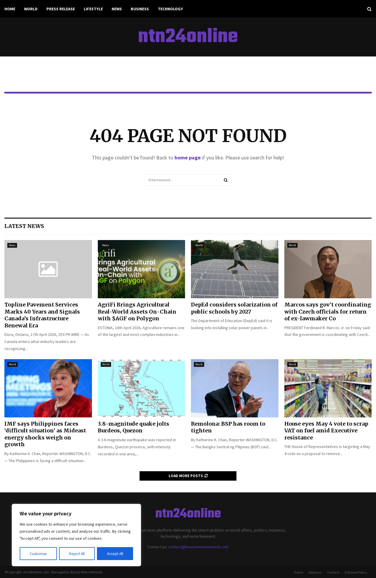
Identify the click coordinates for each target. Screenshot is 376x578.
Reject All (77, 553)
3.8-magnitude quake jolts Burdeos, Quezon (133, 427)
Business (140, 8)
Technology (170, 8)
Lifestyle (93, 8)
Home (9, 8)
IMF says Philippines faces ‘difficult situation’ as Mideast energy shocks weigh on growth (45, 434)
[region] (76, 535)
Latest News (24, 226)
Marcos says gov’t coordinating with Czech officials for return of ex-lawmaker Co (327, 311)
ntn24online (188, 37)
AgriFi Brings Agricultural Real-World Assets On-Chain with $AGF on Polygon (137, 311)
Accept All (115, 553)
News (117, 8)
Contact (333, 572)
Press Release (60, 8)
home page (187, 157)
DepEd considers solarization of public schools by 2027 (234, 308)
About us (315, 572)
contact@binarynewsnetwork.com (198, 546)
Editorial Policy (356, 572)
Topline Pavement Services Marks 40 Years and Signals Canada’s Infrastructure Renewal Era (42, 315)
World (31, 8)
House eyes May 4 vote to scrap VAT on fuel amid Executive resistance (326, 430)
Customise (38, 553)
